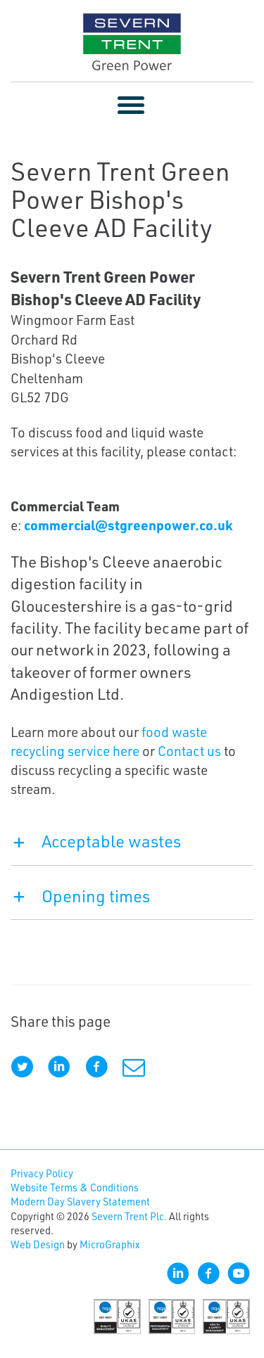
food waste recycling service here (109, 741)
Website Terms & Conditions (75, 1187)
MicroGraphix (110, 1244)
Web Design (38, 1244)
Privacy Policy (42, 1173)
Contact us (189, 751)
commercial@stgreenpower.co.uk (128, 525)
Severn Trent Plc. (129, 1216)
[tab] (132, 848)
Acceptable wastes (96, 841)
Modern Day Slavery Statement (80, 1201)
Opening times (80, 896)
